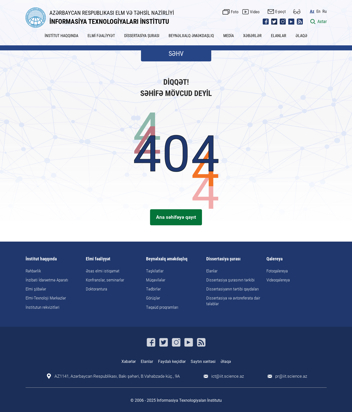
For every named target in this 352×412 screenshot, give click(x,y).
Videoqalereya (278, 279)
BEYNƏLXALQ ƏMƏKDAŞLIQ (191, 35)
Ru (324, 11)
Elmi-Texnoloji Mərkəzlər (46, 297)
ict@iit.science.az (227, 376)
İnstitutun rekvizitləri (42, 307)
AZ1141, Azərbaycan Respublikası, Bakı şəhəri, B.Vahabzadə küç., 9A (117, 376)
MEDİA (228, 35)
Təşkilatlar (155, 270)
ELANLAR (278, 35)
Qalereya (274, 259)
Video (255, 11)
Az (312, 11)
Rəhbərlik (33, 270)
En (318, 11)
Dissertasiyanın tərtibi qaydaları (232, 288)
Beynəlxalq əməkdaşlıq (166, 259)
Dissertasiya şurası (223, 259)
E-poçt (280, 11)
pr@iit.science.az (291, 376)
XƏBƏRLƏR (252, 35)
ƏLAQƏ (301, 35)
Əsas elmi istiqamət (102, 270)
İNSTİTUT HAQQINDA (61, 35)
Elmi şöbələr (36, 288)
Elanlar (212, 270)
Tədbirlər (153, 288)
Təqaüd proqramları (162, 307)
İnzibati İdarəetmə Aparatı (47, 279)
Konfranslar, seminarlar (105, 279)
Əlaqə (226, 361)
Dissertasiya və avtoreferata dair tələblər (233, 300)
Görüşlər (153, 297)
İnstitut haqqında (41, 259)
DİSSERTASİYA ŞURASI (141, 35)
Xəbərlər (128, 361)
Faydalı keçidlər (172, 361)
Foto (235, 11)
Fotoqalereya (277, 270)
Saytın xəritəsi (203, 361)
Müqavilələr (155, 279)
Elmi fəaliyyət (98, 259)
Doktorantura (96, 288)
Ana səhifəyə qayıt (176, 217)
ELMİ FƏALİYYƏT (101, 35)
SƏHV (176, 53)
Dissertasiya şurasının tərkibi (230, 279)
